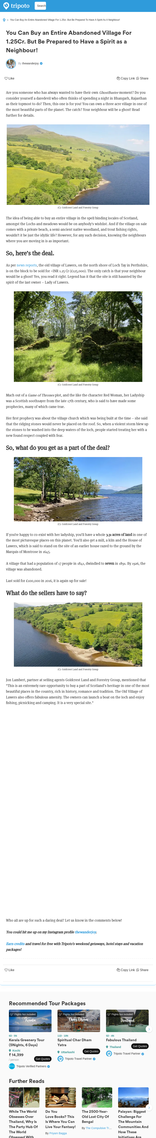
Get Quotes (43, 1059)
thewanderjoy (85, 932)
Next (149, 1030)
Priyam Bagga (58, 1133)
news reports (27, 265)
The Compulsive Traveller (101, 1128)
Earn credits (15, 943)
